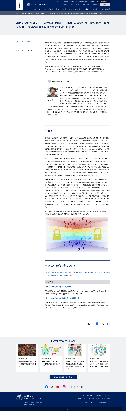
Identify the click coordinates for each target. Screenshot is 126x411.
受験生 (65, 4)
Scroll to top (124, 409)
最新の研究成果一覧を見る (63, 377)
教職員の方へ (103, 403)
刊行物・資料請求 (83, 1)
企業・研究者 (95, 4)
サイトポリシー (106, 398)
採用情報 (91, 1)
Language (104, 1)
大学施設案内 (73, 1)
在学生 (71, 4)
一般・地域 (86, 4)
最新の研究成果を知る (28, 13)
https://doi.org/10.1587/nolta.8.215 (63, 287)
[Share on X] (103, 324)
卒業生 (78, 4)
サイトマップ (81, 398)
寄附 (105, 4)
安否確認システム (87, 403)
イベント (59, 1)
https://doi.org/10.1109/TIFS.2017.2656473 (65, 298)
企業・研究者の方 (26, 42)
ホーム (18, 13)
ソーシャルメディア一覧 (76, 387)
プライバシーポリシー (93, 398)
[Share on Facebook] (97, 323)
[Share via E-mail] (108, 324)
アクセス (66, 1)
